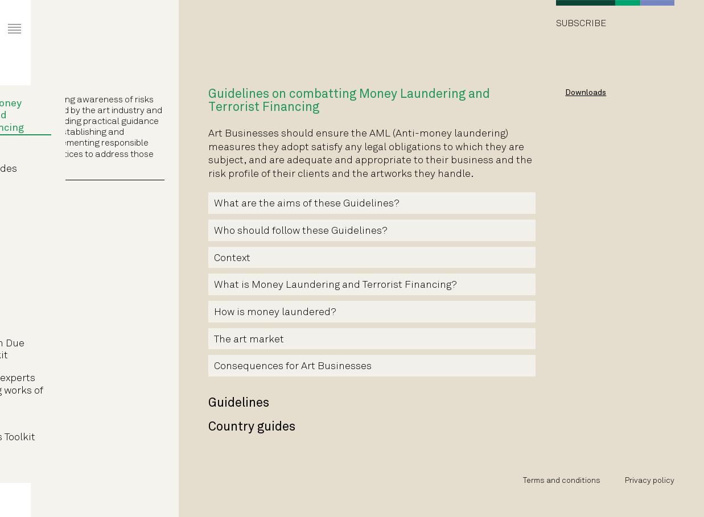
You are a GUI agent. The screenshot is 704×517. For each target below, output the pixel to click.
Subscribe (581, 23)
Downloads (585, 93)
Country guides (94, 169)
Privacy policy (649, 481)
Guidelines (84, 151)
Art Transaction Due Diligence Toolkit (91, 350)
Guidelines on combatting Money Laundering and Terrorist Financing (91, 109)
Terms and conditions (561, 481)
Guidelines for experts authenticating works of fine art (101, 391)
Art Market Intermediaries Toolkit (97, 432)
